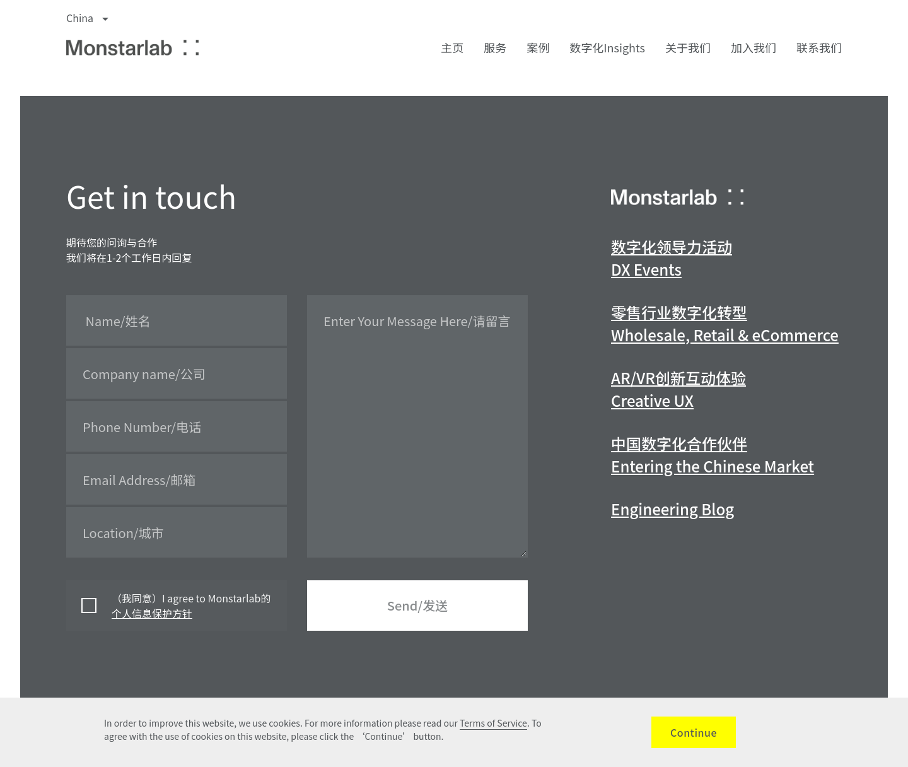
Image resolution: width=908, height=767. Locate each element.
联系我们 (819, 47)
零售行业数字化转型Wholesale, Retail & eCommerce (725, 323)
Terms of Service (493, 723)
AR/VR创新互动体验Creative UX (678, 388)
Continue (693, 732)
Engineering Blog (672, 509)
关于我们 (688, 47)
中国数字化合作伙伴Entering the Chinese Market (712, 454)
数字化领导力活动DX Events (671, 257)
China (87, 17)
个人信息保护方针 (152, 613)
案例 (538, 47)
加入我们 (753, 47)
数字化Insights (607, 47)
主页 (452, 47)
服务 (495, 47)
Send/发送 (417, 605)
